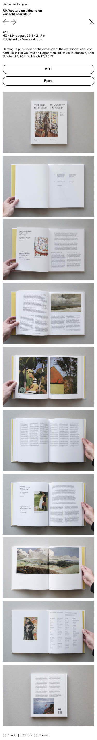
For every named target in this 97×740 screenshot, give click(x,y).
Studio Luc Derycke (15, 4)
